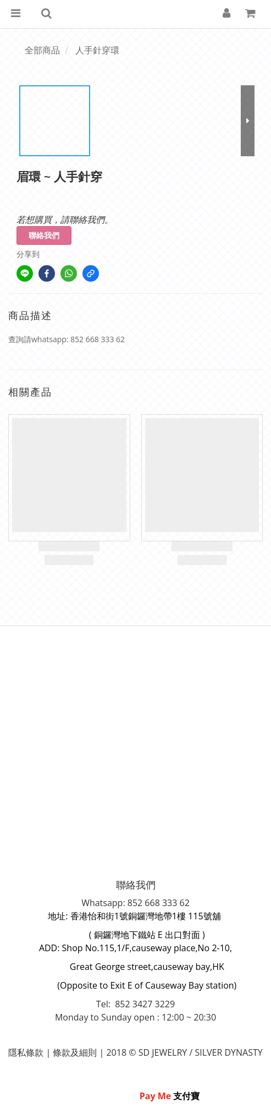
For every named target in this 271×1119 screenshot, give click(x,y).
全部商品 (42, 50)
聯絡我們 (44, 235)
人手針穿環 (97, 50)
